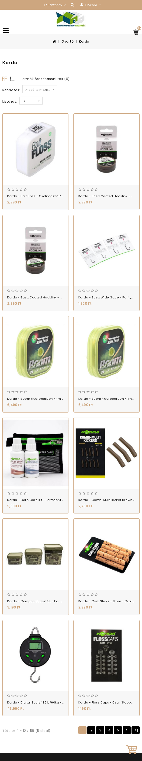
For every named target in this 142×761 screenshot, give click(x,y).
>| (136, 730)
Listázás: (9, 101)
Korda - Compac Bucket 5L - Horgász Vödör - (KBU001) (51, 601)
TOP (131, 750)
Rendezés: (11, 90)
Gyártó (68, 41)
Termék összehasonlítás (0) (45, 79)
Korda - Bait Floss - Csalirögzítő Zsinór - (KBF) (44, 196)
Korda (84, 41)
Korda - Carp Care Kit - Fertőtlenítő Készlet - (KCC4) (49, 500)
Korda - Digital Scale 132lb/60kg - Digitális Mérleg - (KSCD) (54, 702)
